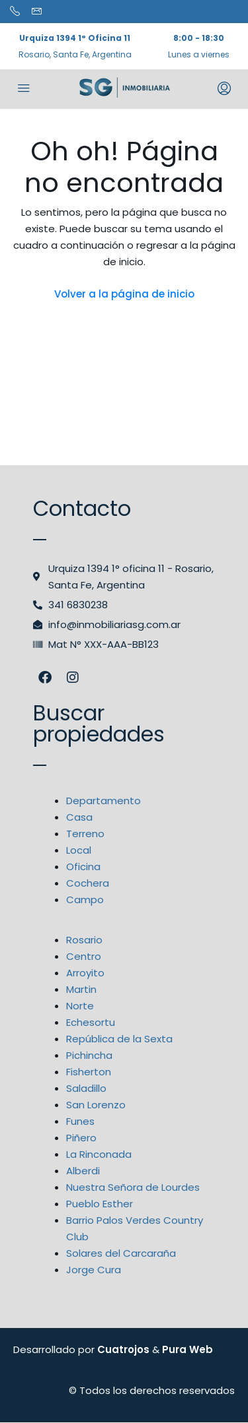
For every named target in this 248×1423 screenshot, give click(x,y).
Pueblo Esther (99, 1204)
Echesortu (90, 1022)
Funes (80, 1121)
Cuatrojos (123, 1349)
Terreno (85, 833)
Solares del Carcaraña (121, 1253)
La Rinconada (99, 1154)
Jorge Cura (93, 1270)
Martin (81, 989)
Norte (80, 1006)
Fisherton (88, 1072)
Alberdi (83, 1171)
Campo (85, 899)
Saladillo (86, 1088)
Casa (79, 817)
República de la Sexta (119, 1039)
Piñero (81, 1138)
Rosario (84, 940)
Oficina (83, 866)
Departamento (103, 800)
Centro (83, 956)
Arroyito (85, 973)
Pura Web (187, 1349)
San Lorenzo (96, 1105)
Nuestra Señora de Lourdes (133, 1187)
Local (78, 850)
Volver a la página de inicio (124, 294)
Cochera (87, 883)
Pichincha (89, 1055)
